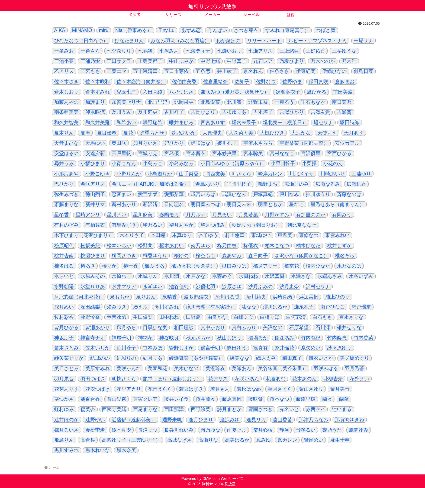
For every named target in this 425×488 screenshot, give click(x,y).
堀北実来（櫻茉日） (285, 122)
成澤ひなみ (234, 194)
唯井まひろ (181, 122)
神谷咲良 (169, 338)
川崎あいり (332, 173)
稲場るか (258, 338)
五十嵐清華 (145, 71)
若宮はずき (191, 389)
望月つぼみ (213, 225)
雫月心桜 (263, 430)
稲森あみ (284, 338)
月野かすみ (277, 214)
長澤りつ (147, 430)
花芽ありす (66, 389)
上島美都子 (150, 61)
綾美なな (239, 358)
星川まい (116, 214)
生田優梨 (143, 317)
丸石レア (263, 61)
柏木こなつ (277, 245)
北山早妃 (157, 102)
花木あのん (304, 378)
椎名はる (64, 266)
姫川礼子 (227, 143)
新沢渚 (150, 204)
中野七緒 (210, 61)
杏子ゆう (208, 235)
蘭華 (344, 399)
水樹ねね (248, 276)
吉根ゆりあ (234, 112)
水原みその (93, 276)
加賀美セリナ (126, 102)
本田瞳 (158, 235)
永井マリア (124, 286)
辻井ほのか (66, 419)
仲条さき (279, 71)
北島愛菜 (210, 102)
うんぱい (217, 30)
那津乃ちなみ (313, 419)
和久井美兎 (97, 122)
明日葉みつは (205, 204)
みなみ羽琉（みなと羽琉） (180, 40)
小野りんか (129, 173)
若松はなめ (249, 389)
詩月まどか (229, 409)
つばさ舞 (326, 30)
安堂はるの (66, 153)
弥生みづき (66, 194)
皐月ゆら (126, 327)
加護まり (95, 102)
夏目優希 (107, 133)
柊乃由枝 (227, 245)
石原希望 (299, 327)
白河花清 (296, 317)
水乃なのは (349, 266)
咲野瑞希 (152, 122)
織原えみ (266, 358)
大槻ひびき (272, 133)
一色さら (90, 51)
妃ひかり (174, 143)
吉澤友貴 (320, 112)
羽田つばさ (93, 378)
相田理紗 (184, 327)
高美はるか (237, 440)
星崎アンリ (88, 214)
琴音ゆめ (116, 317)
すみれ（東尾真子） (287, 30)
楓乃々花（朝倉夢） (193, 266)
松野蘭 (145, 245)
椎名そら (345, 255)
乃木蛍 (349, 61)
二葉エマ (116, 71)
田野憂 (193, 317)
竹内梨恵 (337, 338)
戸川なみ (289, 194)
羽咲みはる (326, 368)
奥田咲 (119, 143)
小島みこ (152, 163)
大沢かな (301, 133)
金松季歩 (95, 430)
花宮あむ (275, 378)
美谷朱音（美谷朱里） (282, 368)
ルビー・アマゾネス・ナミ (317, 40)
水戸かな (195, 276)
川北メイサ (301, 173)
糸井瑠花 (284, 348)
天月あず (353, 133)
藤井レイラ (176, 399)
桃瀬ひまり (93, 255)
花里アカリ (129, 389)
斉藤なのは (349, 194)
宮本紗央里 (224, 153)
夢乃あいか (183, 133)
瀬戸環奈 (361, 307)
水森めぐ (222, 276)
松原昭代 (64, 245)
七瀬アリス (260, 51)
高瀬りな (208, 440)
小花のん (333, 163)
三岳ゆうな (344, 51)
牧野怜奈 (90, 317)
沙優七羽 (205, 286)
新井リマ (95, 204)
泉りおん (146, 297)
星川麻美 (143, 214)
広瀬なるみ (327, 184)
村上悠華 (234, 235)
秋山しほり (229, 338)
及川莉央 (147, 112)
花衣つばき (97, 389)
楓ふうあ (154, 266)
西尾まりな (145, 409)
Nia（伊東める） (133, 30)
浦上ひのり (337, 297)
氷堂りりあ (93, 286)
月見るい (222, 214)
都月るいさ (66, 430)
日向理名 (174, 204)
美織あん (241, 368)
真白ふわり (244, 327)
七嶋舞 (145, 51)
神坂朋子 (64, 338)
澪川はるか (275, 307)
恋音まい (121, 194)
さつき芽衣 (246, 30)
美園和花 (157, 368)
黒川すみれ (66, 450)
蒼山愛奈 (116, 399)
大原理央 (212, 133)
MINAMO (82, 30)
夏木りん (64, 133)
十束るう (284, 102)
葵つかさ (64, 399)
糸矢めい (310, 348)
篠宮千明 (210, 348)
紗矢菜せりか (68, 358)
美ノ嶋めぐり (354, 358)
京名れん (253, 71)
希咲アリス (93, 184)
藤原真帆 (232, 399)
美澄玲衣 (215, 368)
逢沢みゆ (230, 419)
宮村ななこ (282, 153)
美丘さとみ (66, 368)
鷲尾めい (313, 440)
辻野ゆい (95, 419)
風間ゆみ (358, 430)
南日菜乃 (342, 102)
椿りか (109, 266)
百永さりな (351, 317)
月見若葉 (248, 214)
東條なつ (308, 235)
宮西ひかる (339, 153)
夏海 (85, 133)
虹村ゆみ (64, 409)
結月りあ (152, 358)
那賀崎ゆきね (349, 419)
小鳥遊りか (160, 173)
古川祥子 (174, 112)
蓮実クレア (145, 399)
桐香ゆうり (155, 255)
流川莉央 (256, 297)
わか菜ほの (228, 40)
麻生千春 (340, 440)
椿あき (88, 266)
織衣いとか (321, 358)
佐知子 (242, 81)
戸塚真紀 (263, 194)
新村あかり (124, 204)
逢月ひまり (201, 419)
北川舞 (234, 102)
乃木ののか (323, 61)
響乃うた (332, 430)
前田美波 (343, 92)
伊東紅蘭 (305, 71)
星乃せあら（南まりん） (337, 204)
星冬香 (61, 214)
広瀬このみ (296, 184)
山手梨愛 (188, 173)
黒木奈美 (126, 450)
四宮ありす (213, 122)
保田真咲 (318, 81)
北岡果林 (184, 102)
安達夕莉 (95, 153)
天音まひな (66, 143)
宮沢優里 (310, 153)
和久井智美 (66, 122)
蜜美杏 (88, 409)
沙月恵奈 (289, 286)
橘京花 (291, 266)
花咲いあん (247, 378)
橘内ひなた (318, 266)
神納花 (145, 338)
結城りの (126, 358)
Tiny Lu (166, 30)
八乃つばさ (181, 92)
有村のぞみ (66, 225)
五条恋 (203, 71)
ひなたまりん (129, 40)
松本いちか (119, 245)
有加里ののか (310, 214)
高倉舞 (88, 440)
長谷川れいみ (179, 430)
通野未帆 (172, 419)
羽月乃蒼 (354, 368)
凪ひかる (316, 92)
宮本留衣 (195, 153)
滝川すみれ (166, 307)
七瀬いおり (229, 51)
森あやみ (232, 255)
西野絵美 (200, 409)
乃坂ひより (291, 61)
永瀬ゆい (152, 286)
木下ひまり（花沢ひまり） (83, 235)
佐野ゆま (292, 81)
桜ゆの (181, 255)
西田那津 (174, 409)
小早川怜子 (283, 163)
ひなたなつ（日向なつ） (81, 40)
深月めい (64, 307)
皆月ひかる (66, 327)
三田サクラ (119, 61)
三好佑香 (315, 51)
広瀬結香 (356, 184)
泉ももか (119, 297)
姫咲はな (200, 143)
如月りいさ (145, 143)
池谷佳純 (179, 286)
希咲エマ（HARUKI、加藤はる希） (150, 184)
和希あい (126, 122)
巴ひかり (64, 184)
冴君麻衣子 (288, 92)
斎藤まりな (66, 204)
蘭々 (327, 399)
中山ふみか (181, 61)
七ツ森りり (119, 51)
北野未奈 (258, 102)
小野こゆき (97, 173)
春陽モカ (169, 214)
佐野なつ (266, 81)
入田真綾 (152, 92)
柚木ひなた (308, 245)
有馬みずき (124, 225)
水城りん (147, 276)
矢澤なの (272, 327)
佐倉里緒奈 (215, 81)
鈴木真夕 (121, 430)
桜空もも (205, 255)
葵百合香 (90, 399)
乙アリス (64, 71)
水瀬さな (301, 276)
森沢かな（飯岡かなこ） (301, 255)
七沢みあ (169, 51)
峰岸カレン (270, 173)
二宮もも (90, 71)
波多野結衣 (196, 297)
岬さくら (241, 173)
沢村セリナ (318, 286)
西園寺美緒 (114, 409)
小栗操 (309, 163)
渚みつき (116, 307)
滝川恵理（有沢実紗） (210, 307)
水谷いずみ (361, 276)
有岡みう (342, 214)
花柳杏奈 (333, 378)
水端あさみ (329, 276)
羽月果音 (64, 378)
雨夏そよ (236, 430)
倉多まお (345, 81)
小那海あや (66, 173)
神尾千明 (121, 338)
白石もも (322, 317)
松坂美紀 (90, 245)
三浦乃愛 (90, 61)
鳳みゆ (263, 440)
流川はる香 (227, 297)
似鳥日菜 (363, 71)
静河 (284, 430)
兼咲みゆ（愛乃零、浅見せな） (235, 92)
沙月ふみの (260, 286)
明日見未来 (239, 204)
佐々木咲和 (97, 81)
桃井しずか (339, 245)
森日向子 (258, 255)
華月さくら (280, 389)
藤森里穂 (305, 399)
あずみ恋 (191, 30)
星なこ (296, 204)
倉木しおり (66, 92)
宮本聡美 (253, 153)
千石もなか (313, 102)
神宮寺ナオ (93, 338)
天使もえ (327, 133)
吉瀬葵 (344, 112)
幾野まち (268, 184)
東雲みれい (337, 235)
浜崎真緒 (282, 297)
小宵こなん (124, 163)
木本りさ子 (132, 235)
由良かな (217, 317)
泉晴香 (169, 297)
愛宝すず (147, 194)
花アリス (218, 378)
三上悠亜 (289, 51)
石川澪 (322, 327)
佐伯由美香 (184, 81)
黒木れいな (97, 450)
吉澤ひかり (291, 112)
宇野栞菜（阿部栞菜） (303, 143)
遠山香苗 (282, 419)
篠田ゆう (236, 348)
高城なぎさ (179, 440)
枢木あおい (171, 245)
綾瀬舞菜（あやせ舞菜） (196, 358)
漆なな (249, 307)
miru (103, 30)
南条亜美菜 (66, 112)
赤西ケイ (315, 409)
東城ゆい (261, 235)
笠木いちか (97, 348)
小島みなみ (181, 163)
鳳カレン (287, 440)
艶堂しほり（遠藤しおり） (172, 378)
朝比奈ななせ (302, 225)
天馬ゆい (95, 143)
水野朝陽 (64, 286)
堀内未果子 (244, 122)
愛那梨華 (174, 194)
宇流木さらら (258, 143)
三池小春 (64, 61)
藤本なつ (279, 399)
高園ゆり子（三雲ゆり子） (131, 440)
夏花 (128, 133)
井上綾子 (227, 71)
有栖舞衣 (95, 225)
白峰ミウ (243, 317)
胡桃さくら (124, 378)
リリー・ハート (264, 40)
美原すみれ (97, 368)
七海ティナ (198, 51)
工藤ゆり (361, 173)
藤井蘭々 (205, 399)
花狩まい (359, 378)
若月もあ (220, 389)
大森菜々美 (241, 133)
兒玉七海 (126, 92)
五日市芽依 (176, 71)
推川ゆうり (318, 194)
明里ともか (270, 204)
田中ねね (169, 317)
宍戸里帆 (121, 153)
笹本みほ (152, 348)
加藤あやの (66, 102)
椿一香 (130, 266)
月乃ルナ (195, 214)
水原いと (64, 276)
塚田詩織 (349, 122)
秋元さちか (198, 338)
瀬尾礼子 (304, 307)
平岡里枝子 (239, 184)
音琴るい (305, 430)
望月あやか (181, 225)
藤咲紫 (255, 399)
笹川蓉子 (126, 348)
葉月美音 (340, 389)
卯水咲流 (95, 112)
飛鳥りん (64, 440)
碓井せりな (349, 327)
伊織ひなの (334, 71)
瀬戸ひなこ (332, 307)
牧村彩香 (64, 317)
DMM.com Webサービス (223, 478)
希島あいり (207, 184)
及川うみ (121, 112)
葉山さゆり (311, 389)
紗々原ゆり (339, 348)
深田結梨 (90, 307)
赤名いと (289, 409)
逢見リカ (256, 419)
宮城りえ (147, 153)
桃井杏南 (64, 255)
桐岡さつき (124, 255)
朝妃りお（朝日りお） (256, 225)
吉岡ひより (203, 112)
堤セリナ (323, 122)
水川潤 (171, 276)
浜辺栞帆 (308, 297)
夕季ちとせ (152, 133)
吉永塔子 (263, 112)
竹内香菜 (363, 338)
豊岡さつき (260, 409)
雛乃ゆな (210, 430)
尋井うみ (64, 163)
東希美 (285, 235)
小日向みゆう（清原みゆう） (232, 163)
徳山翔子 (95, 194)
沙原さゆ (232, 286)
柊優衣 (250, 245)
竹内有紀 (310, 338)
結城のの (100, 358)
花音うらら (160, 389)
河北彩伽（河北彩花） (78, 297)
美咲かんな (129, 368)
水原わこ (121, 276)
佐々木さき (66, 81)
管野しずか (181, 348)
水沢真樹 (274, 276)
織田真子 (292, 358)
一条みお (64, 51)
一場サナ (363, 40)
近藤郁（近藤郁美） (134, 419)
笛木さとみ (66, 348)
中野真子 (236, 61)
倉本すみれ (97, 92)
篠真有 (260, 348)
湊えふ (140, 307)
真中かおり (213, 327)
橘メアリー (265, 266)
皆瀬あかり (97, 327)
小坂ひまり (93, 163)
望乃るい (152, 225)
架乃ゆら (200, 245)
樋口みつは (234, 266)
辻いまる (342, 409)
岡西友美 (215, 173)
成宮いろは (203, 194)
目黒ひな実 (155, 327)
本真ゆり (182, 235)
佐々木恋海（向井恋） (141, 81)
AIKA (59, 30)
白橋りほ (269, 317)
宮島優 (171, 153)
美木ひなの (186, 368)
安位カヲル (347, 143)
